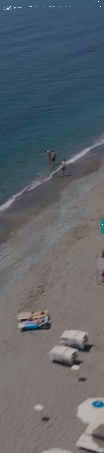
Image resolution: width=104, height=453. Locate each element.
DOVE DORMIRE (53, 6)
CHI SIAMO (37, 6)
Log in (100, 1)
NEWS (44, 6)
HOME (30, 6)
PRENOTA (93, 1)
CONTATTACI (64, 6)
